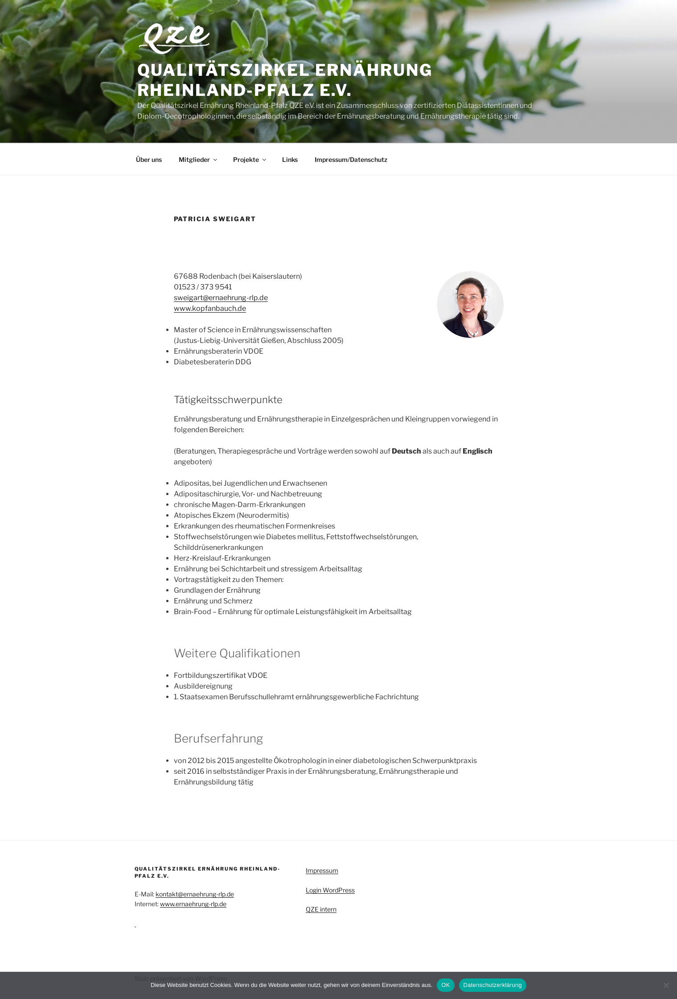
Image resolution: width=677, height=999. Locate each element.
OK (445, 985)
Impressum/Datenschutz (351, 159)
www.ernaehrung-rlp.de (193, 904)
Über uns (149, 159)
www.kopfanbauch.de (210, 308)
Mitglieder (198, 159)
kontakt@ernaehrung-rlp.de (195, 894)
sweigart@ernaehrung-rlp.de (221, 297)
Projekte (250, 159)
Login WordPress (330, 890)
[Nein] (665, 985)
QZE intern (321, 909)
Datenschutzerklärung (493, 985)
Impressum (322, 870)
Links (290, 159)
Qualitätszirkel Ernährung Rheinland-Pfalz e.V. (285, 80)
